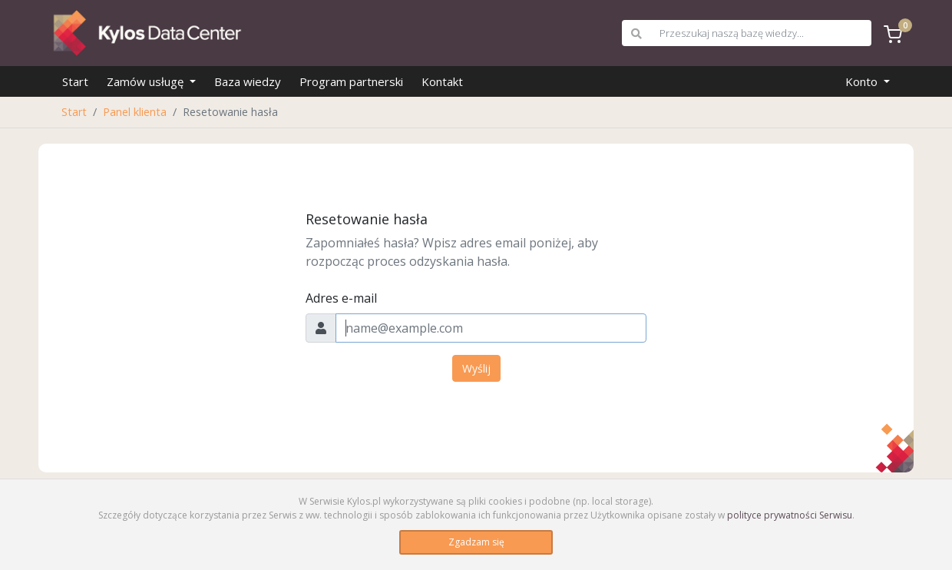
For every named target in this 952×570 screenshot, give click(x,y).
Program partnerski (351, 81)
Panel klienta (135, 111)
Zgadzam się (476, 541)
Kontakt (442, 81)
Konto (863, 81)
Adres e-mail (341, 298)
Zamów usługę (147, 81)
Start (75, 81)
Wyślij (476, 368)
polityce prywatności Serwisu (789, 515)
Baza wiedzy (247, 81)
